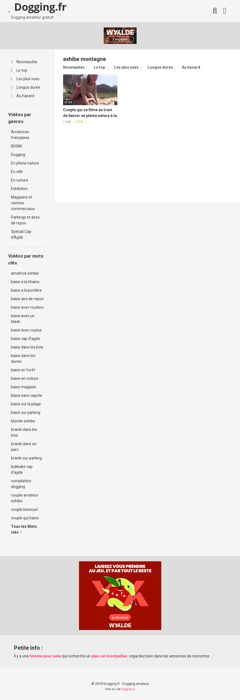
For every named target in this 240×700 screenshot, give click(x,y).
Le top (19, 70)
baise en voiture (24, 378)
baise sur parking (25, 412)
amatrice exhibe (25, 273)
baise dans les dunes (23, 358)
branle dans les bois (24, 432)
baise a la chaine (25, 282)
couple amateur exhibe (24, 498)
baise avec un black (23, 319)
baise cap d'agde (25, 338)
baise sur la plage (26, 404)
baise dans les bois (27, 347)
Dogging (18, 154)
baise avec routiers (27, 307)
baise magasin (23, 387)
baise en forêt (23, 370)
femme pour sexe (45, 656)
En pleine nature (25, 163)
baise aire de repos (27, 299)
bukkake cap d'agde (22, 469)
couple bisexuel (24, 509)
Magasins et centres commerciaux (23, 203)
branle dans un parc (23, 447)
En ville (17, 171)
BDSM (16, 146)
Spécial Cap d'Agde (21, 234)
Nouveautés (24, 62)
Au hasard (22, 96)
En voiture (19, 180)
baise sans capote (26, 395)
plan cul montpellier (110, 656)
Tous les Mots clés (24, 529)
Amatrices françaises (20, 135)
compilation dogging (21, 484)
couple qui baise (25, 518)
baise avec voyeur (26, 330)
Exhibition (19, 188)
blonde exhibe (23, 421)
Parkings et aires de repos (25, 220)
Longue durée (25, 87)
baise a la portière (26, 290)
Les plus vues (25, 79)
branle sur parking (26, 458)
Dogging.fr (128, 689)
